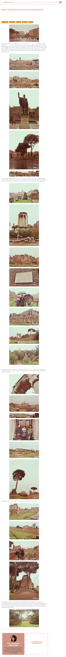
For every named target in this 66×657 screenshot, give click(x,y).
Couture (34, 2)
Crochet (39, 2)
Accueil (19, 2)
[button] (5, 22)
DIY (43, 2)
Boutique (25, 2)
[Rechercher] (60, 2)
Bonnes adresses (49, 2)
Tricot (29, 2)
